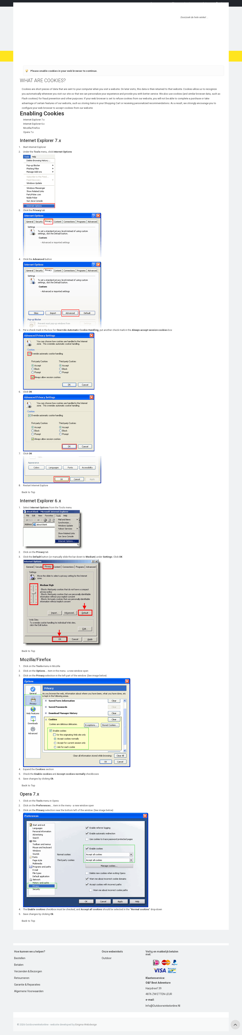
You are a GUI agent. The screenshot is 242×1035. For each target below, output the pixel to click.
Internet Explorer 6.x (33, 123)
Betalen (18, 964)
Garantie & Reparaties (27, 984)
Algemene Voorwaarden (28, 991)
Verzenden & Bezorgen (28, 971)
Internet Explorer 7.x (33, 119)
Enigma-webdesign (86, 1024)
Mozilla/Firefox (31, 128)
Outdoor (107, 958)
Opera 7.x (28, 132)
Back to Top (28, 492)
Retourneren (21, 977)
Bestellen (19, 958)
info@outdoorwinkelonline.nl (163, 1005)
